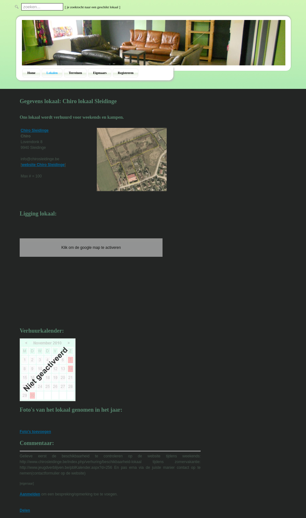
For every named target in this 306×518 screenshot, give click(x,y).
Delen (25, 510)
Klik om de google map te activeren (91, 247)
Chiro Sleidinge (35, 130)
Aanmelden (30, 494)
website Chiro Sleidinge (43, 165)
